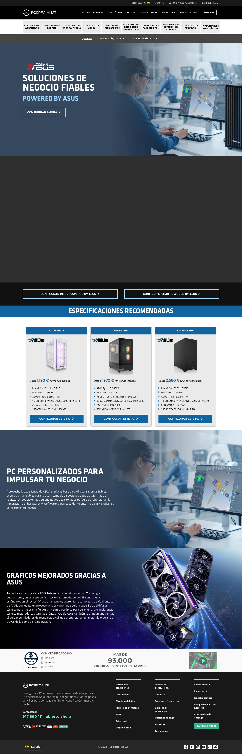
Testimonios (161, 730)
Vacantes (160, 724)
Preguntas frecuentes (167, 701)
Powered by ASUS (110, 38)
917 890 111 (33, 716)
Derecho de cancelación (161, 709)
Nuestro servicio (203, 697)
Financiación (188, 12)
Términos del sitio (125, 701)
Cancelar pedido (207, 726)
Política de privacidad (127, 707)
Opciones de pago (164, 717)
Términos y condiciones (122, 686)
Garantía (160, 694)
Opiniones (168, 12)
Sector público (202, 684)
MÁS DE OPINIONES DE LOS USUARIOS (120, 660)
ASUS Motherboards (143, 38)
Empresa (209, 12)
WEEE (118, 714)
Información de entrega (202, 716)
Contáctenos (123, 694)
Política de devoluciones (162, 686)
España (33, 746)
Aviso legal (121, 721)
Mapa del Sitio (123, 727)
